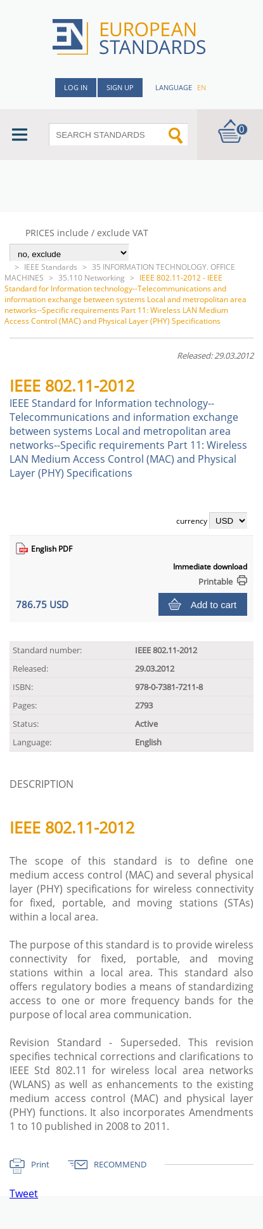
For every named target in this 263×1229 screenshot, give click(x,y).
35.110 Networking (91, 277)
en (201, 87)
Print (40, 1164)
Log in (75, 87)
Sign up (120, 87)
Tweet (24, 1193)
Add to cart (214, 604)
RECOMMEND (120, 1164)
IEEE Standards (50, 267)
